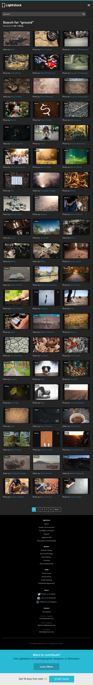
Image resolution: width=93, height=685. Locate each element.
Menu (89, 5)
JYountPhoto (16, 73)
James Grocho (16, 285)
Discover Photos (46, 550)
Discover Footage (46, 553)
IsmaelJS (43, 308)
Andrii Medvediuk (77, 449)
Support (46, 534)
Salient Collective (47, 332)
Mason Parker (45, 167)
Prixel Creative (46, 49)
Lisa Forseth (75, 355)
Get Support (46, 612)
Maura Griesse (46, 497)
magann (14, 379)
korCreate (15, 402)
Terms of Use (46, 573)
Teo (12, 190)
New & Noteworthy (46, 564)
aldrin (13, 332)
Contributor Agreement (46, 583)
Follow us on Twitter (48, 594)
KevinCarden (75, 285)
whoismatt (44, 238)
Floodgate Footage (48, 190)
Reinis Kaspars (46, 426)
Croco (13, 238)
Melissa (73, 332)
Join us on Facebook (48, 598)
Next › (57, 509)
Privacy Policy (46, 577)
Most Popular (46, 557)
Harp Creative (16, 96)
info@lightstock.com (46, 618)
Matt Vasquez (75, 120)
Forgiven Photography (79, 49)
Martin (72, 238)
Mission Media (76, 167)
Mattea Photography (48, 285)
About (46, 524)
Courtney (74, 379)
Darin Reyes (75, 426)
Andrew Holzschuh (77, 143)
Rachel (13, 120)
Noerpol (43, 214)
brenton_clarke (46, 449)
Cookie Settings (46, 580)
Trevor (43, 143)
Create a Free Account (46, 527)
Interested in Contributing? (46, 541)
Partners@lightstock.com (46, 625)
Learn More (46, 666)
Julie (12, 426)
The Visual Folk (17, 143)
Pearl (13, 49)
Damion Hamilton (17, 497)
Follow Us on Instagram (48, 602)
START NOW (61, 679)
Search (83, 14)
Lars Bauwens (16, 355)
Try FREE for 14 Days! (46, 530)
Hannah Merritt (76, 214)
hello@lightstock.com (46, 632)
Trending (46, 560)
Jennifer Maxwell (77, 402)
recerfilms (44, 355)
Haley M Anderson (47, 73)
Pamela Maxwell (46, 96)
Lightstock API (46, 537)
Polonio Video (16, 214)
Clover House (75, 261)
